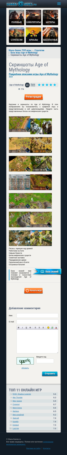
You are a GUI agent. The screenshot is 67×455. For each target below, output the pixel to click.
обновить (25, 368)
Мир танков (17, 401)
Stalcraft (16, 418)
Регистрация (33, 96)
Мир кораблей (18, 415)
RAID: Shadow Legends (22, 394)
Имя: (11, 316)
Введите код (41, 357)
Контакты (46, 448)
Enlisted (16, 425)
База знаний (52, 271)
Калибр (15, 422)
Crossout (16, 404)
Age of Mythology (16, 85)
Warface (16, 411)
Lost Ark (16, 428)
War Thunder (17, 398)
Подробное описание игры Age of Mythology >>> (33, 75)
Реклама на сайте (33, 448)
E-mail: (11, 322)
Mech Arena (17, 408)
